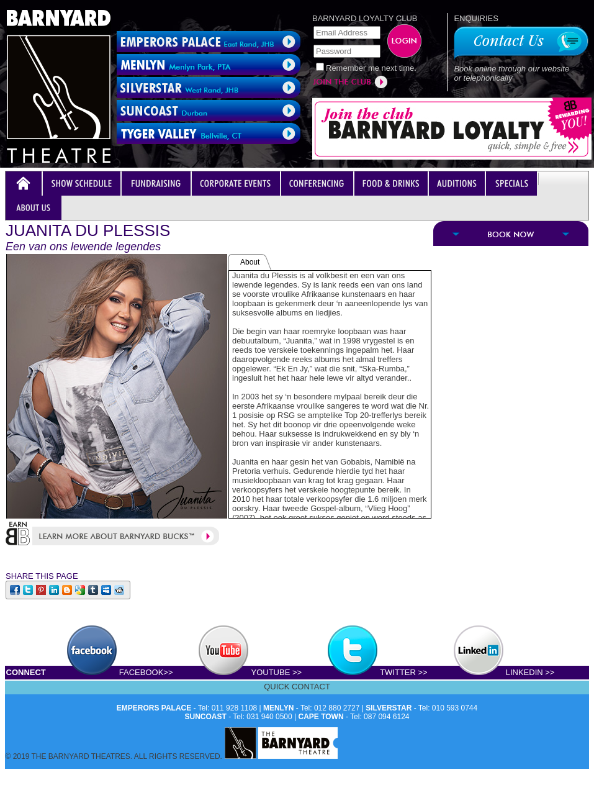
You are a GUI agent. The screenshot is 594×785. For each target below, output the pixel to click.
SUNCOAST (206, 716)
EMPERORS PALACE (154, 708)
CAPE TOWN (321, 716)
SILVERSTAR (389, 708)
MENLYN (278, 708)
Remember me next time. (371, 68)
